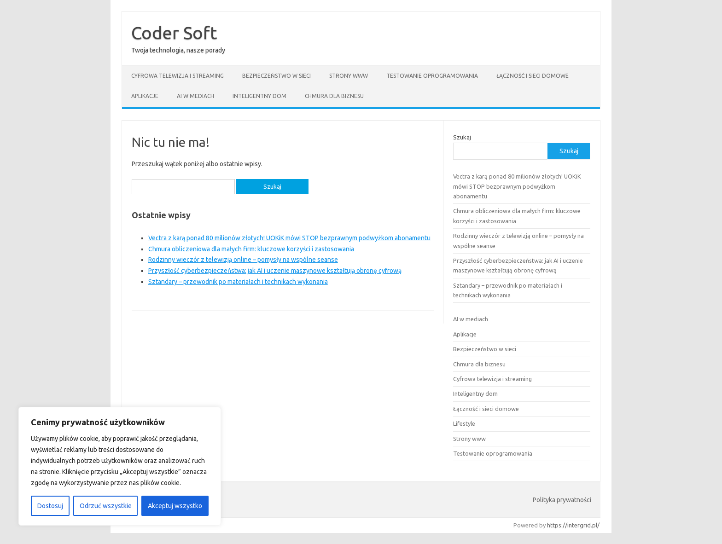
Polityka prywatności (562, 499)
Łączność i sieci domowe (532, 76)
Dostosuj (50, 505)
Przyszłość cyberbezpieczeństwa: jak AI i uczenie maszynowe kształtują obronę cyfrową (275, 270)
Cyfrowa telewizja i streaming (177, 76)
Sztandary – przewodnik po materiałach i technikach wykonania (238, 281)
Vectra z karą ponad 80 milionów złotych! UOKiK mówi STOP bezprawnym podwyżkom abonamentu (289, 238)
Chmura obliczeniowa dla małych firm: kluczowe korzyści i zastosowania (251, 249)
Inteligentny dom (259, 96)
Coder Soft (174, 32)
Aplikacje (144, 96)
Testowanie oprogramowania (432, 76)
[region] (119, 466)
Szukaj (462, 137)
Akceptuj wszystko (175, 505)
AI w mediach (195, 96)
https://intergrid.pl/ (573, 525)
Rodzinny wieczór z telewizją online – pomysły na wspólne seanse (243, 259)
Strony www (348, 76)
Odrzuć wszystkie (106, 505)
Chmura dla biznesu (334, 96)
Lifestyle (464, 423)
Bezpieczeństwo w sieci (276, 76)
